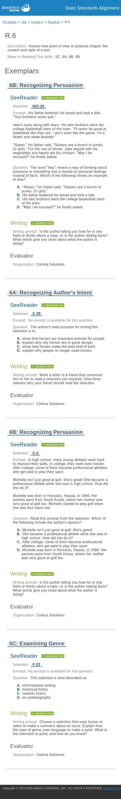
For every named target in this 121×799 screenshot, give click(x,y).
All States (9, 22)
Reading (54, 22)
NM (23, 22)
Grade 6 (37, 22)
